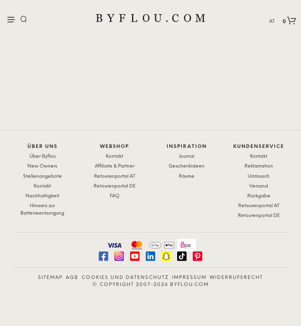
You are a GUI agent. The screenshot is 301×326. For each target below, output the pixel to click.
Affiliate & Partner (114, 166)
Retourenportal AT (114, 176)
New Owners (42, 166)
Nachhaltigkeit (42, 196)
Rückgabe (258, 196)
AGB (72, 277)
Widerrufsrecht (236, 277)
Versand (258, 186)
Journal (186, 156)
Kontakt (42, 186)
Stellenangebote (42, 176)
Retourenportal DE (115, 186)
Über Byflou (42, 156)
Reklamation (259, 166)
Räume (186, 176)
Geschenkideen (187, 166)
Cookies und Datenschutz (125, 277)
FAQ (115, 196)
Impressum (189, 277)
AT (272, 21)
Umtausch (259, 176)
